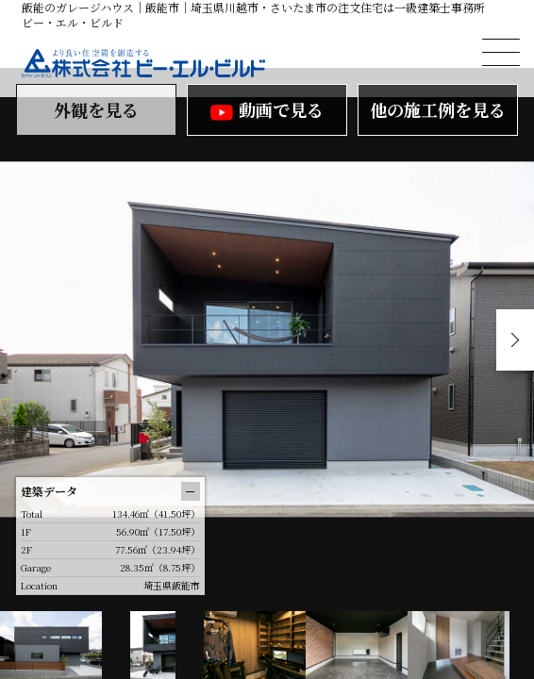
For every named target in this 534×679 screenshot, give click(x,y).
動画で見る (266, 109)
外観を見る (96, 109)
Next (515, 340)
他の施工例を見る (438, 109)
